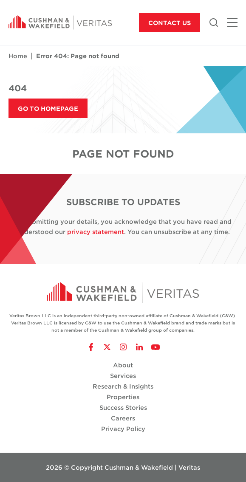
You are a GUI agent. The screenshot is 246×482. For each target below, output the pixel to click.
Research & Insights (123, 386)
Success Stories (123, 407)
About (123, 365)
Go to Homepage (48, 108)
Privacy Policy (123, 428)
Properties (123, 396)
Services (123, 375)
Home (17, 55)
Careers (123, 418)
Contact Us (169, 22)
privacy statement (95, 231)
